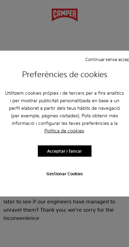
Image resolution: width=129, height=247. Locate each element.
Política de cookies (64, 130)
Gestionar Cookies (64, 173)
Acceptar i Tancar (64, 151)
